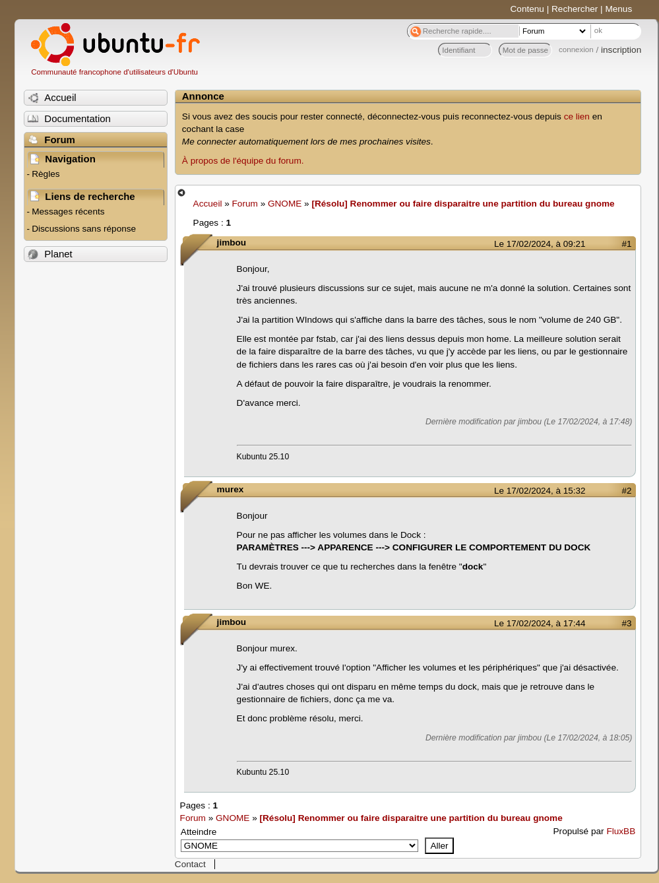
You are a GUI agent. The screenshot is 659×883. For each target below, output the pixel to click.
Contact (190, 864)
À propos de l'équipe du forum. (243, 161)
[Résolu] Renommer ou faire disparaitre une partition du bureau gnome (462, 204)
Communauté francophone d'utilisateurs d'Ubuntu (114, 72)
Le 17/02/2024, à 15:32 (539, 491)
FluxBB (620, 831)
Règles (45, 174)
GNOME (284, 204)
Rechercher (574, 9)
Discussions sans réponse (84, 229)
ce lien (577, 116)
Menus (618, 9)
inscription (621, 50)
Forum (245, 204)
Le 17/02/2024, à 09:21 (539, 244)
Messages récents (68, 211)
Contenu (527, 9)
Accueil (207, 204)
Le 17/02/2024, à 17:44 (539, 623)
